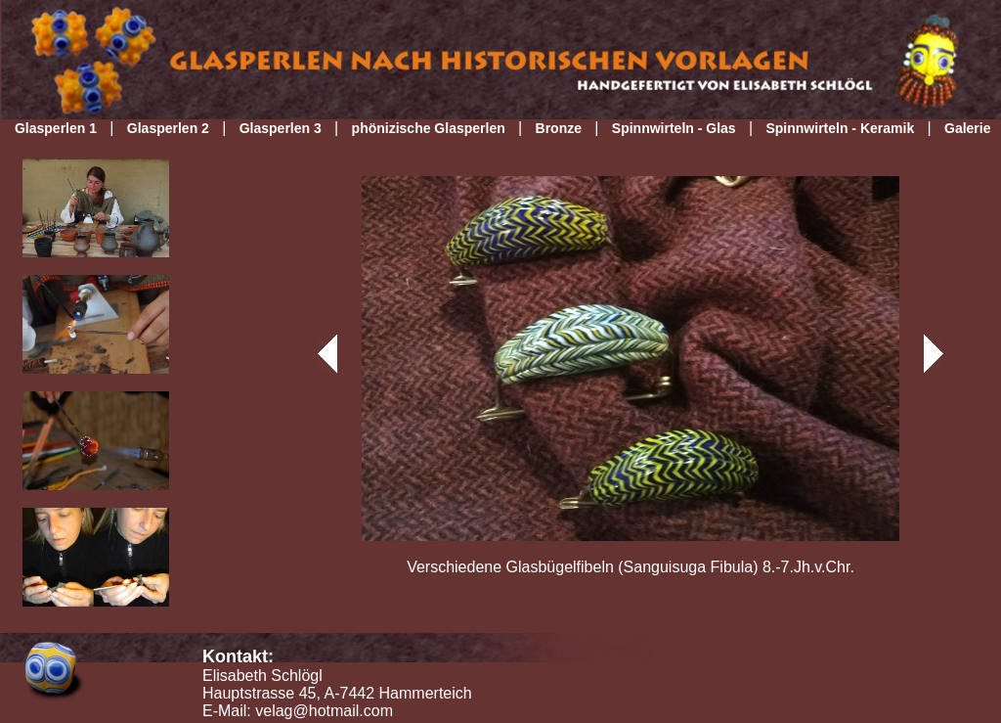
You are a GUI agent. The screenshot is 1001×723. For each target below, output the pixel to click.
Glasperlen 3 (280, 128)
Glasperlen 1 (56, 128)
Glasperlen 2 (168, 128)
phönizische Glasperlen (428, 128)
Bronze (559, 128)
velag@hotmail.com (324, 710)
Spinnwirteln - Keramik (839, 128)
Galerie (967, 128)
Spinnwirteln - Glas (674, 128)
